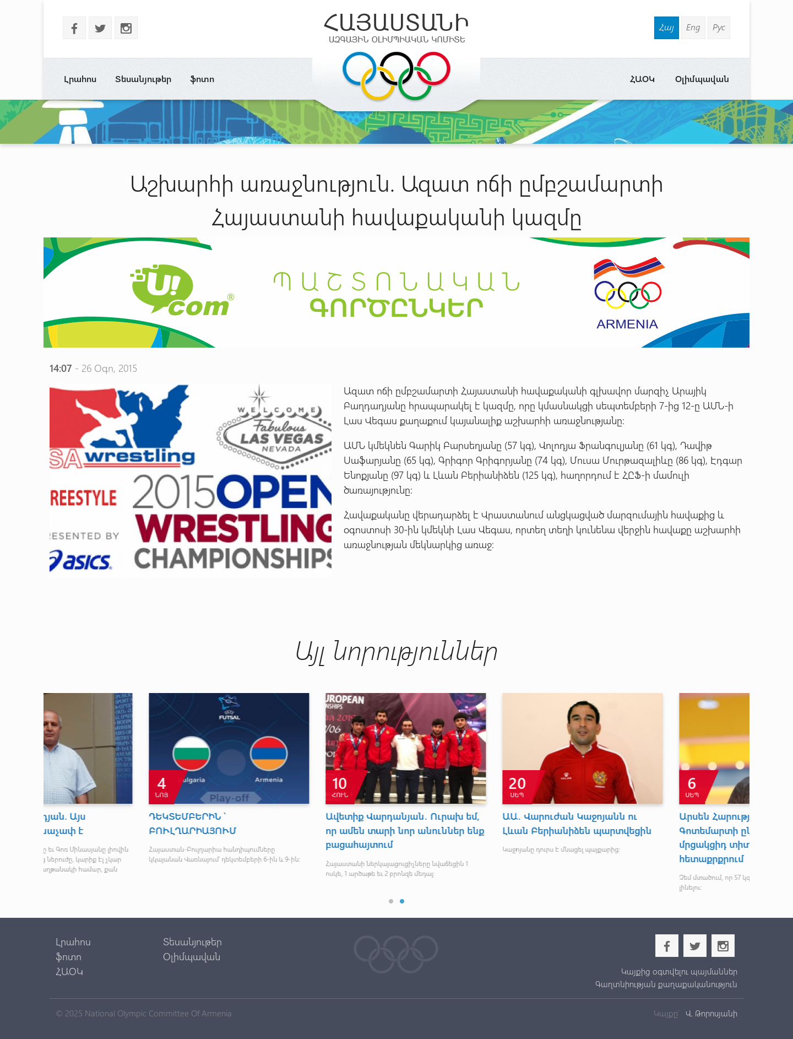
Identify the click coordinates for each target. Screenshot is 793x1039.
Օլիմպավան (702, 78)
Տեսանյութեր (143, 78)
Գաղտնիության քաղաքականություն (666, 983)
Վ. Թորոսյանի (710, 1013)
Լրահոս (80, 78)
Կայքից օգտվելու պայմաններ (679, 971)
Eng (693, 27)
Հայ (666, 27)
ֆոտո (202, 78)
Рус (719, 27)
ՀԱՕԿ (642, 78)
